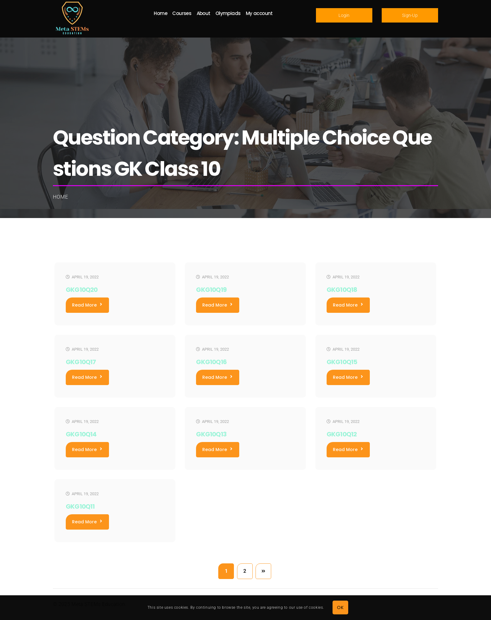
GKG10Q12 (342, 434)
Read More (87, 305)
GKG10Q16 (211, 362)
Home (60, 197)
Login (344, 15)
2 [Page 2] (244, 571)
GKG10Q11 (80, 506)
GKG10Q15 (342, 362)
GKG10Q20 (82, 289)
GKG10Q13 (211, 434)
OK (340, 607)
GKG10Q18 (342, 289)
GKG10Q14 (81, 434)
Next (263, 571)
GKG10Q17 (81, 362)
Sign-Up (410, 15)
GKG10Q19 (211, 289)
